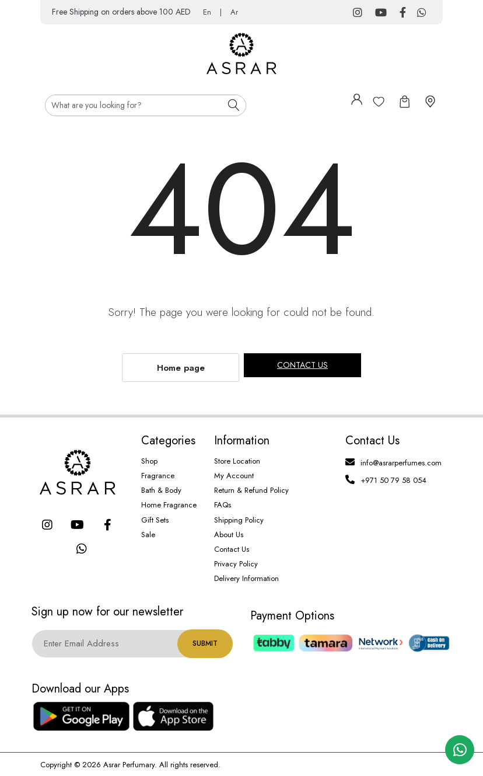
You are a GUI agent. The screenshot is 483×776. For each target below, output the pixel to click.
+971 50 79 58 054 (393, 480)
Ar (234, 12)
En (207, 12)
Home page (181, 367)
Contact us (302, 365)
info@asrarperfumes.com (401, 462)
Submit (205, 643)
